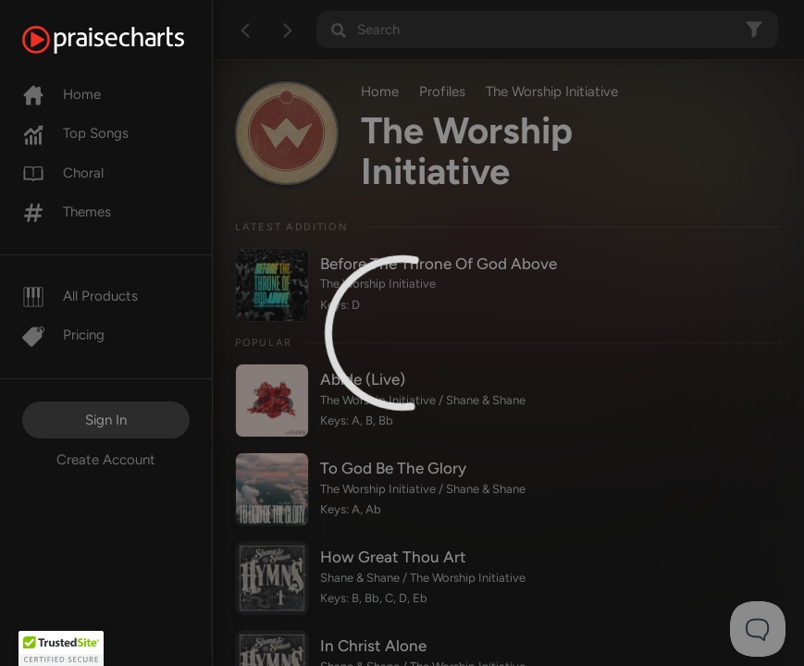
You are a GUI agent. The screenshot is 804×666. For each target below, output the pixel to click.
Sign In (106, 420)
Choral (63, 173)
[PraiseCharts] (126, 40)
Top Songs (75, 133)
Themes (66, 212)
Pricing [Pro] (63, 335)
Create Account (105, 459)
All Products (80, 296)
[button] (61, 648)
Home (61, 94)
